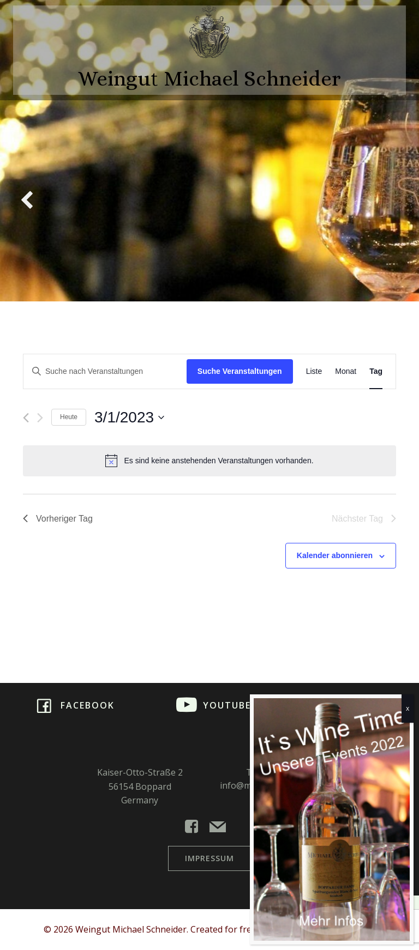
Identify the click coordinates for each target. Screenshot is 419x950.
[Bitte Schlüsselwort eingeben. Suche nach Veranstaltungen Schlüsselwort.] (105, 371)
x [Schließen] (407, 708)
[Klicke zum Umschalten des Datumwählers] (129, 417)
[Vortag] (26, 418)
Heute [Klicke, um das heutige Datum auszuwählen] (68, 417)
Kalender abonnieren (335, 555)
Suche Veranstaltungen (239, 371)
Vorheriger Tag (58, 518)
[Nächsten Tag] (40, 418)
